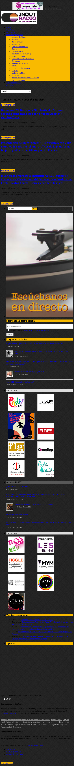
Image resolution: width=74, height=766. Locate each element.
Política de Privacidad (42, 330)
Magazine (36, 724)
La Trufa (15, 70)
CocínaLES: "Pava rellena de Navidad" (20, 382)
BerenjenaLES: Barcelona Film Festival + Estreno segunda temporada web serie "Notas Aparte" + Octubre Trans (32, 113)
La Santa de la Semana (21, 68)
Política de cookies (13, 752)
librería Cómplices (14, 724)
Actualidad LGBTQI (13, 82)
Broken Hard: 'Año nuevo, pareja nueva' (29, 371)
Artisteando (16, 39)
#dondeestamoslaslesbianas (11, 720)
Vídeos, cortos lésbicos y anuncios (25, 78)
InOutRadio (11, 30)
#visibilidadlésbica (43, 720)
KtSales (15, 66)
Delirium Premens (19, 56)
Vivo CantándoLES (19, 80)
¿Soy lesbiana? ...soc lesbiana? (17, 487)
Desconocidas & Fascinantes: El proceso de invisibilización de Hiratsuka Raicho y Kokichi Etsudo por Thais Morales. (40, 628)
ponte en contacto (8, 713)
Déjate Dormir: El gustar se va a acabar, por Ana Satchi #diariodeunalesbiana (34, 344)
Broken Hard (17, 44)
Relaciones (5, 727)
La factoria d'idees (35, 745)
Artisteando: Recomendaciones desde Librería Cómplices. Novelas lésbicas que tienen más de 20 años (40, 637)
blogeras (66, 720)
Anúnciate (10, 85)
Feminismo (52, 722)
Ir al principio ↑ (7, 203)
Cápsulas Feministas (20, 46)
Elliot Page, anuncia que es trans (18, 515)
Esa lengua (16, 61)
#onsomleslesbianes (29, 720)
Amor (60, 720)
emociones (37, 722)
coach (3, 722)
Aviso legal (10, 749)
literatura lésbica (27, 724)
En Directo (10, 32)
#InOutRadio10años (20, 63)
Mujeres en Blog (18, 73)
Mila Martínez (46, 724)
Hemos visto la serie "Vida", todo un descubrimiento (34, 504)
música (65, 724)
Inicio (8, 27)
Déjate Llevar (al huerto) (21, 54)
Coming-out (17, 722)
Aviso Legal (28, 330)
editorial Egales (27, 722)
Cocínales (15, 49)
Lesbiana (60, 722)
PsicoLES (15, 75)
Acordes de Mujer (19, 37)
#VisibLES (54, 720)
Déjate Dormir (17, 51)
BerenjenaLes (17, 42)
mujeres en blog (57, 724)
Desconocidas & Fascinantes (23, 58)
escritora (45, 722)
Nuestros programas (14, 34)
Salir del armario (15, 727)
